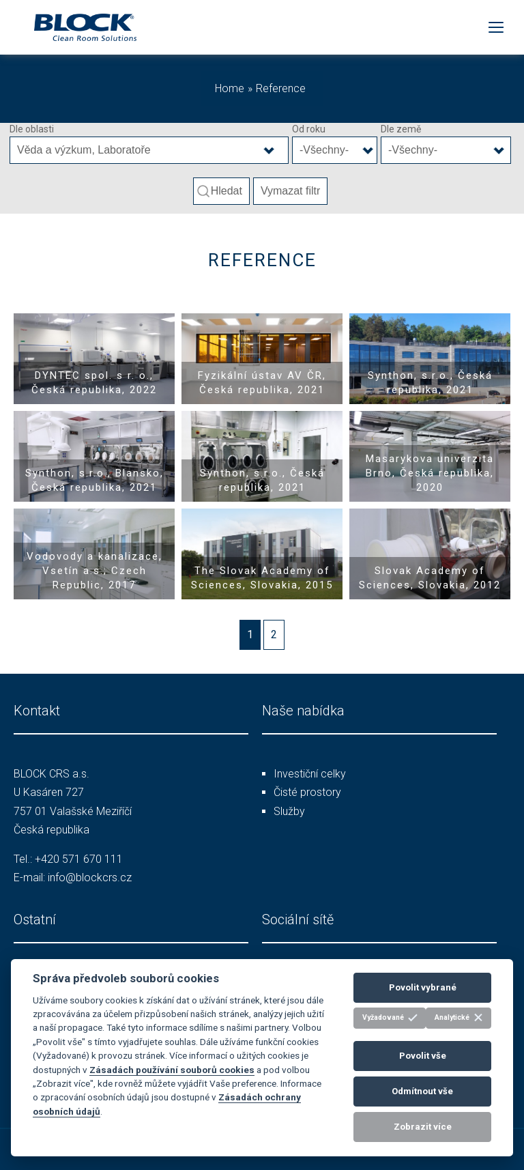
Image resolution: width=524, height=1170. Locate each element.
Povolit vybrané (422, 987)
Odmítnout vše (422, 1091)
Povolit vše (422, 1056)
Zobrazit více (423, 1127)
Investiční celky (310, 773)
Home (229, 88)
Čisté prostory (307, 792)
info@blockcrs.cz (90, 877)
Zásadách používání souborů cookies (171, 1069)
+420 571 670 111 (79, 859)
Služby (289, 811)
